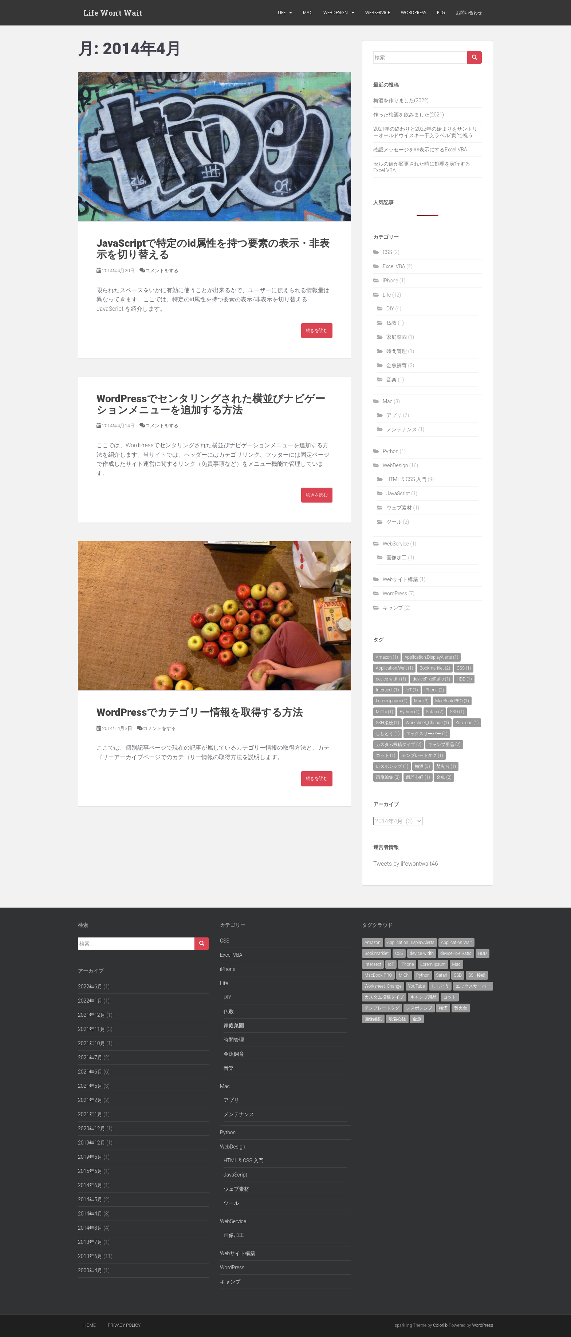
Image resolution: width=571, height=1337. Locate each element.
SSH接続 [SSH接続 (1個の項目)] (387, 722)
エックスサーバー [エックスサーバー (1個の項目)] (426, 733)
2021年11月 (91, 1029)
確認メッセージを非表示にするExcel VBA (420, 149)
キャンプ (393, 608)
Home (89, 1325)
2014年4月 (90, 1214)
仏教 (391, 323)
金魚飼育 (396, 365)
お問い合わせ (469, 12)
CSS (387, 252)
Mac (307, 12)
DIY (390, 309)
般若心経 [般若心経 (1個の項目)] (418, 777)
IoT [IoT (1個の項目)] (411, 690)
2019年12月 (91, 1143)
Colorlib (440, 1325)
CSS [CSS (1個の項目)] (464, 668)
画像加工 (396, 557)
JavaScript (398, 493)
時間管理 (396, 351)
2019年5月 (90, 1157)
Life (282, 12)
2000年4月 (90, 1270)
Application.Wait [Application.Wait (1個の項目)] (394, 668)
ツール (394, 522)
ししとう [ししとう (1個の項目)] (387, 733)
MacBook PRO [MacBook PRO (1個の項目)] (452, 700)
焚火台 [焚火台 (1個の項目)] (446, 766)
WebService (377, 12)
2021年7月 (90, 1057)
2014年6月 (90, 1185)
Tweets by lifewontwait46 (405, 863)
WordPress (413, 12)
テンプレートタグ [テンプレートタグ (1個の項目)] (422, 755)
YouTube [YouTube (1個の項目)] (467, 722)
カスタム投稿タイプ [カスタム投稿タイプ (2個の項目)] (398, 744)
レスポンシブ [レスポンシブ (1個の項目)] (392, 766)
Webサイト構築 (400, 579)
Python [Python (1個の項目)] (409, 711)
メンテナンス (401, 429)
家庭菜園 (396, 337)
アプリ (394, 415)
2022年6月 (90, 986)
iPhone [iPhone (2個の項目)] (434, 690)
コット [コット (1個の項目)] (385, 755)
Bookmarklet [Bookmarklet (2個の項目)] (435, 668)
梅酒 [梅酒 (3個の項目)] (422, 766)
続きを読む (317, 330)
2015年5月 (90, 1171)
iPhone (390, 280)
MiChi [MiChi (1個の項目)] (384, 711)
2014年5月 (90, 1199)
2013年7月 (90, 1242)
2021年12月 (91, 1015)
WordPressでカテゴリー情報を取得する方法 (200, 712)
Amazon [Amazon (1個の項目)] (387, 657)
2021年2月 (90, 1100)
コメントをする (161, 270)
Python (390, 451)
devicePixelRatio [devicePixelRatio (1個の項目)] (431, 679)
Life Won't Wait (112, 12)
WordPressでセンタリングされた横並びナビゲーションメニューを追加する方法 (211, 404)
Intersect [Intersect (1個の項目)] (387, 690)
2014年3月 (90, 1228)
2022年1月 (90, 1001)
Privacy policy (124, 1325)
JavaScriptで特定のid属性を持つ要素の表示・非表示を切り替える (213, 249)
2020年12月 (91, 1128)
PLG (441, 12)
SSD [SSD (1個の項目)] (457, 711)
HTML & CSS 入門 (406, 479)
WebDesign (335, 12)
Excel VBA (394, 266)
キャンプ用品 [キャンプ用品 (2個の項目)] (444, 744)
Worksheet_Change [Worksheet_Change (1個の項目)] (427, 722)
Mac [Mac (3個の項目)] (421, 700)
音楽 (391, 379)
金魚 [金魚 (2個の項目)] (443, 777)
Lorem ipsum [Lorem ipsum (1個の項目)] (391, 700)
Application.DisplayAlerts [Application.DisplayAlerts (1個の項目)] (431, 657)
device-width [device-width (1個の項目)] (391, 679)
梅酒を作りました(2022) (401, 100)
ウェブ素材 (399, 508)
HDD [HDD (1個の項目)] (464, 679)
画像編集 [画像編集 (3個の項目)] (387, 777)
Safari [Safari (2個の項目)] (435, 711)
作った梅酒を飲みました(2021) (408, 115)
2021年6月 (90, 1072)
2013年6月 (90, 1256)
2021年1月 (90, 1114)
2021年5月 (90, 1086)
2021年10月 (91, 1043)
